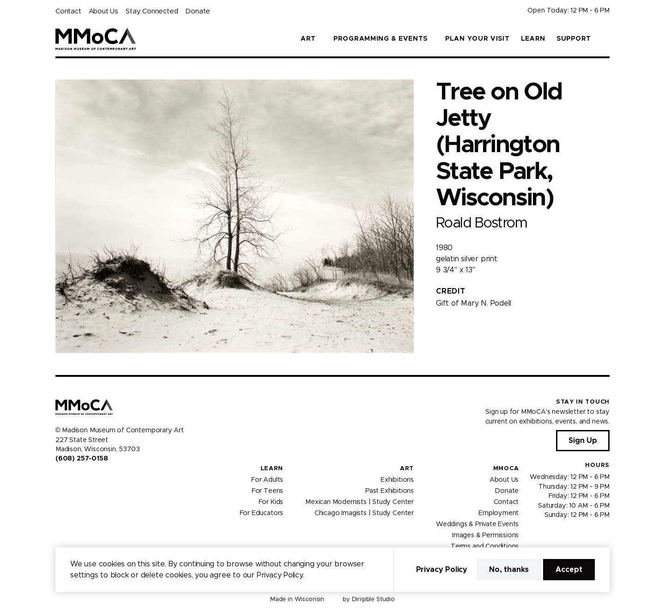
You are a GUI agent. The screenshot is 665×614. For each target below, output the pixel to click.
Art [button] (308, 39)
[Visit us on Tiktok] (92, 478)
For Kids (271, 501)
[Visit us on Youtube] (81, 478)
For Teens (267, 490)
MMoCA (506, 469)
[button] (606, 39)
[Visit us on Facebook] (59, 478)
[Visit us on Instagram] (70, 478)
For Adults (267, 479)
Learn (533, 39)
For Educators (262, 513)
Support (573, 39)
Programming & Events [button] (380, 39)
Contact (68, 11)
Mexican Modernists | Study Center (359, 501)
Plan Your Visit (477, 39)
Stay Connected (152, 11)
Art (407, 469)
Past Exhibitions (389, 490)
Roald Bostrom (481, 223)
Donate (197, 11)
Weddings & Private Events (477, 524)
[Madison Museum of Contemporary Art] (95, 39)
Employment (498, 513)
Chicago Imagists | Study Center (364, 513)
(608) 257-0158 (81, 458)
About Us (103, 11)
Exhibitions (397, 479)
